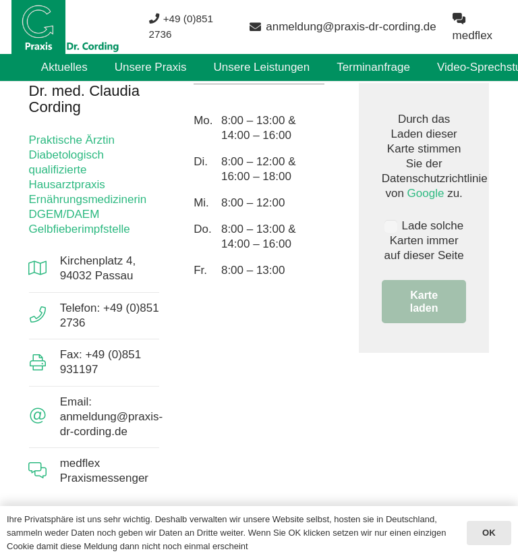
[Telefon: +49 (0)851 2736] (44, 315)
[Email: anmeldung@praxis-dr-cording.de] (44, 417)
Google (425, 193)
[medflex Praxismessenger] (44, 471)
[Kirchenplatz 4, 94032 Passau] (44, 269)
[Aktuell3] (65, 27)
